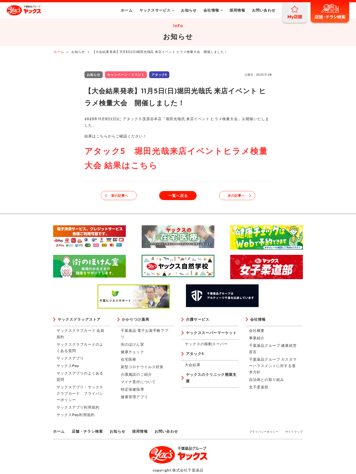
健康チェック (132, 352)
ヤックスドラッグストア (79, 320)
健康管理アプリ (134, 397)
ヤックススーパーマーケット (211, 333)
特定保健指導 (132, 390)
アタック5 (195, 354)
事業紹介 (257, 339)
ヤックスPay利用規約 (76, 415)
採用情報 (237, 10)
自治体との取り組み (266, 380)
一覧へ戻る (178, 196)
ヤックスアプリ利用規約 (78, 408)
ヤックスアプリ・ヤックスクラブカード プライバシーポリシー (80, 394)
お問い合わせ (263, 10)
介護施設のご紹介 (136, 375)
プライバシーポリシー (264, 432)
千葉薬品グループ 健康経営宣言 (273, 349)
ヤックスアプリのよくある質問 (80, 377)
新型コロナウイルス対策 (142, 367)
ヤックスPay (68, 366)
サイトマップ (294, 432)
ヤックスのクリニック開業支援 (211, 378)
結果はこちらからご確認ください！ (115, 137)
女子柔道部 (259, 388)
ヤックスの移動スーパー (206, 344)
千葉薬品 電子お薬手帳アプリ (145, 334)
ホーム (127, 10)
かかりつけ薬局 (135, 320)
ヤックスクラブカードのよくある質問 (80, 348)
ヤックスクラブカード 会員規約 (80, 334)
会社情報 (211, 10)
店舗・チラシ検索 (87, 432)
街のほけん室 (132, 345)
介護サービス (197, 320)
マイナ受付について (138, 382)
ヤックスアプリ (70, 359)
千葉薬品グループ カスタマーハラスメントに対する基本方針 (273, 366)
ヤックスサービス (155, 10)
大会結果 (192, 365)
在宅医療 (128, 360)
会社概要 (257, 331)
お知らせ (189, 10)
